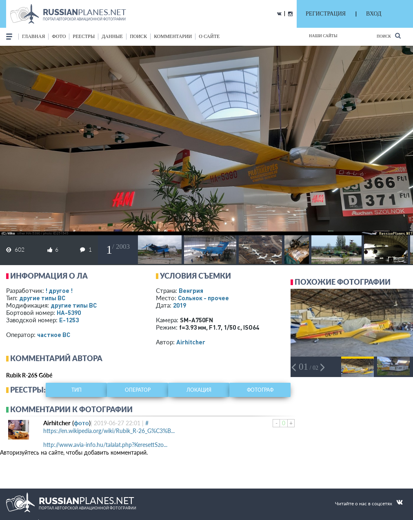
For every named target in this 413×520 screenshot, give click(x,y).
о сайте (209, 36)
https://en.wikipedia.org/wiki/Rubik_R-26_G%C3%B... (109, 430)
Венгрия (191, 290)
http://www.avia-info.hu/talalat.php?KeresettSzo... (105, 444)
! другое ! (59, 290)
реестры (84, 36)
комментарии (173, 36)
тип (76, 390)
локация (199, 390)
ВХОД (373, 14)
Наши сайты (323, 35)
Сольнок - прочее (203, 297)
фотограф (260, 390)
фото (59, 36)
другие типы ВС (42, 297)
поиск (138, 36)
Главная (33, 36)
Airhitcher (190, 342)
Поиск (389, 36)
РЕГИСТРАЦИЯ (326, 14)
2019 (179, 305)
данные (112, 36)
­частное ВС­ (53, 334)
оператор (138, 390)
